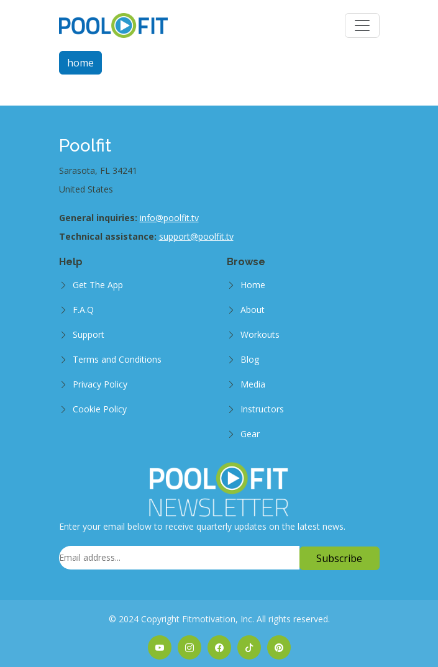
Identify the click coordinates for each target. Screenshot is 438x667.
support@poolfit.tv (196, 236)
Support (88, 334)
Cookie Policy (100, 409)
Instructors (262, 409)
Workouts (260, 334)
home (80, 63)
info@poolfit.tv (169, 218)
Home (252, 285)
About (252, 309)
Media (252, 384)
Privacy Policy (100, 384)
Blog (249, 359)
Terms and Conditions (117, 359)
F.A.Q (83, 309)
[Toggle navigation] (362, 25)
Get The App (98, 285)
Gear (250, 434)
